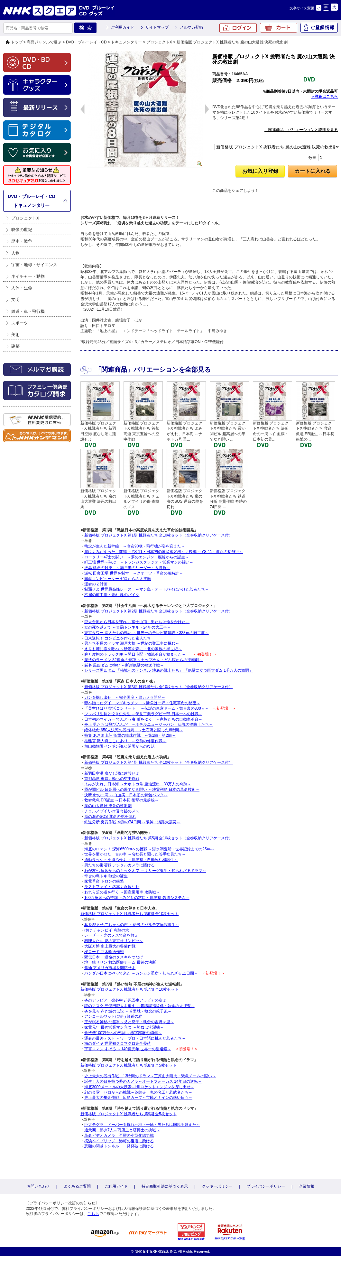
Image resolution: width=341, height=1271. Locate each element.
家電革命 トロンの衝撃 (104, 881)
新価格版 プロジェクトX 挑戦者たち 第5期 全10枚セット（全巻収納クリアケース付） (158, 838)
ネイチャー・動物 (28, 276)
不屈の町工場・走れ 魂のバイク (111, 595)
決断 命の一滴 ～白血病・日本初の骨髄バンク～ (126, 795)
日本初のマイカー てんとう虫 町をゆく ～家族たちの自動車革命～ (143, 719)
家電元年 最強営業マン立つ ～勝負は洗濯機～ (124, 1027)
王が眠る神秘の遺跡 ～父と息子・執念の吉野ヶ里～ (129, 1022)
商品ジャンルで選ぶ (44, 42)
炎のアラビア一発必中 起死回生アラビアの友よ (125, 1000)
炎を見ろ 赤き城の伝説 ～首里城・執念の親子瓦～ (127, 1011)
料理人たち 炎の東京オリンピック (113, 941)
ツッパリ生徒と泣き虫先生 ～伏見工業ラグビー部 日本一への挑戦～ (143, 714)
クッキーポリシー (217, 1186)
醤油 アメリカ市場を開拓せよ (109, 968)
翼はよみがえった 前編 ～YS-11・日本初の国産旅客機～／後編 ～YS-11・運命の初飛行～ (163, 551)
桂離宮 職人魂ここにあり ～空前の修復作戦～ (125, 741)
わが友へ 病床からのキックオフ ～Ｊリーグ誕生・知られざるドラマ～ (145, 870)
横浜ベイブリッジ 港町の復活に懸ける (119, 1141)
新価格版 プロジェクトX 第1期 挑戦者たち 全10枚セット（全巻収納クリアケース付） (158, 535)
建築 (15, 346)
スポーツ (19, 323)
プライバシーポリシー (265, 1186)
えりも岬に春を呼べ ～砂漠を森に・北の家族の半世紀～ (133, 649)
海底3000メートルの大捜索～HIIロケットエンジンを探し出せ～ (139, 1087)
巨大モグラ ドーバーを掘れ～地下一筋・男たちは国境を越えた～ (142, 1124)
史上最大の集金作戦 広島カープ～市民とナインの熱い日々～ (138, 1097)
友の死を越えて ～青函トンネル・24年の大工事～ (127, 627)
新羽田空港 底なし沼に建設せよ (111, 773)
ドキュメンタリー (126, 42)
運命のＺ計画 (95, 584)
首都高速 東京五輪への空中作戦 (111, 778)
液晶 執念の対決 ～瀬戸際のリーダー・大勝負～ (127, 567)
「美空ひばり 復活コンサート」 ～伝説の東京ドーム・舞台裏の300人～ (146, 708)
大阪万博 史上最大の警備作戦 (109, 946)
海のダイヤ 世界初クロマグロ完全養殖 (117, 1043)
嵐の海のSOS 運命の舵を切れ (110, 816)
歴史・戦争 (21, 241)
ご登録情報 (319, 28)
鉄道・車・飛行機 (28, 311)
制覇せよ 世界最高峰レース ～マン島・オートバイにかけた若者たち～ (146, 589)
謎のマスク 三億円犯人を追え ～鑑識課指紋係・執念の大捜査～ (139, 1006)
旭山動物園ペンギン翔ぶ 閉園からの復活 (119, 746)
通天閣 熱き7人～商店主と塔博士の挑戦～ (122, 1130)
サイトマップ (157, 27)
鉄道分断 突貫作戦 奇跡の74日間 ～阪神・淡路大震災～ (132, 822)
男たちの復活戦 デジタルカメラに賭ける (119, 865)
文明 (15, 299)
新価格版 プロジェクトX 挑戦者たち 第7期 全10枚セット (129, 989)
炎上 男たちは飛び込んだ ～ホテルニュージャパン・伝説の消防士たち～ (148, 724)
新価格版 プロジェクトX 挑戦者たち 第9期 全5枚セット (128, 1114)
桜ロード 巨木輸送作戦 (104, 951)
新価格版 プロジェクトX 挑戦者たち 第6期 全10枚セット (129, 913)
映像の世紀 (21, 229)
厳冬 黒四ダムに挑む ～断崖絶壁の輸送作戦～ (124, 665)
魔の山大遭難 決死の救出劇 (108, 805)
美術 (15, 334)
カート (278, 28)
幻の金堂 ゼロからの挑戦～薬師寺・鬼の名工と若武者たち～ (138, 1092)
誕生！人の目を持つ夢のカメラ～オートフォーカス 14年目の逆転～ (143, 1081)
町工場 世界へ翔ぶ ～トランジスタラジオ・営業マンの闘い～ (138, 562)
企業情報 (306, 1186)
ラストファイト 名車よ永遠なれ (111, 886)
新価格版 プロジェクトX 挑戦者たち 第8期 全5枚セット (128, 1065)
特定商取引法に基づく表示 (165, 1186)
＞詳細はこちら (324, 96)
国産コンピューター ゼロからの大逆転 (117, 578)
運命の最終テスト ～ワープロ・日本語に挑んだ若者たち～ (135, 1038)
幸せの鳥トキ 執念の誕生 (106, 876)
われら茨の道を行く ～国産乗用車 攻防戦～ (122, 892)
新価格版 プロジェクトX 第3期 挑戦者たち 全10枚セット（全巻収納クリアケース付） (158, 687)
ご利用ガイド (122, 27)
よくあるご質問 (77, 1186)
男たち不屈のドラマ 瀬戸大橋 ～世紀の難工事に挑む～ (131, 643)
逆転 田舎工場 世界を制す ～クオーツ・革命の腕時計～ (133, 573)
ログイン (238, 28)
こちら (93, 1213)
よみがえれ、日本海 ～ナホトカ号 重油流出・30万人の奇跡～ (137, 784)
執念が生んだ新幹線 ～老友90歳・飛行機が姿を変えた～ (134, 546)
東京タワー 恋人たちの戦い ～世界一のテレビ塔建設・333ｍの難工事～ (146, 633)
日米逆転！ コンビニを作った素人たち (117, 638)
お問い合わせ (38, 1186)
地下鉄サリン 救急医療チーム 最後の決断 (120, 962)
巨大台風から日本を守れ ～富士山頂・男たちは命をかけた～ (136, 622)
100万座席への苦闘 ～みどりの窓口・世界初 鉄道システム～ (136, 897)
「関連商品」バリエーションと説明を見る (301, 129)
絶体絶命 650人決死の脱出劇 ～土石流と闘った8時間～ (133, 730)
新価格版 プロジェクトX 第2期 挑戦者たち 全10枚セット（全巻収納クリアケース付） (158, 611)
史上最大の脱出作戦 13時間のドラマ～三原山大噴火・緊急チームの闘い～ (150, 1076)
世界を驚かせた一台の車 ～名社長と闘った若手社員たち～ (135, 854)
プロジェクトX (159, 42)
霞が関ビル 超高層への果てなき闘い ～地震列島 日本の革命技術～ (141, 789)
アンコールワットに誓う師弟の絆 (113, 1016)
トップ (17, 42)
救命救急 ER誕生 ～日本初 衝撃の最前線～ (121, 800)
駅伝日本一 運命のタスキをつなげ (113, 957)
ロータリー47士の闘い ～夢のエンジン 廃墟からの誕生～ (136, 557)
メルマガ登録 (191, 27)
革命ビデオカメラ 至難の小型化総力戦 (119, 1135)
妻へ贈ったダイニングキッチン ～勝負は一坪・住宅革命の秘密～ (142, 703)
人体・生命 (21, 287)
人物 (15, 253)
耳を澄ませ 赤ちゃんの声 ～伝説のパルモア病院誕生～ (131, 924)
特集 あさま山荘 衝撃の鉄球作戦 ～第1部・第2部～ (130, 735)
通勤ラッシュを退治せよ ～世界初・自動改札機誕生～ (131, 859)
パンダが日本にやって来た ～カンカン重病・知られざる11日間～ (141, 973)
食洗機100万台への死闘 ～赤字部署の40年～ (123, 1033)
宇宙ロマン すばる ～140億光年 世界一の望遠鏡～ (127, 1049)
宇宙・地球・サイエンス (34, 264)
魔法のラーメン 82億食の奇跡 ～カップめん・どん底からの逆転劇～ (143, 660)
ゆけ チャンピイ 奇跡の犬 (106, 930)
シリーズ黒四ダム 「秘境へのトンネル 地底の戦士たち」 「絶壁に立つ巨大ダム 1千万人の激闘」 (168, 670)
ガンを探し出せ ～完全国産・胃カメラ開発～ (124, 697)
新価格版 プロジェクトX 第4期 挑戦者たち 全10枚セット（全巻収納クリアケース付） (158, 762)
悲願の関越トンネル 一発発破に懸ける (119, 1146)
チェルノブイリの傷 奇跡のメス (111, 811)
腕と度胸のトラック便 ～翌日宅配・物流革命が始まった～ (135, 654)
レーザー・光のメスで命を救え (111, 935)
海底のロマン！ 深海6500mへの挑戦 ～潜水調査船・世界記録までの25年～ (149, 849)
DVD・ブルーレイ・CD (86, 42)
